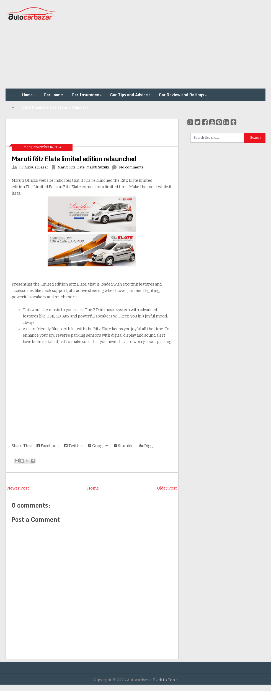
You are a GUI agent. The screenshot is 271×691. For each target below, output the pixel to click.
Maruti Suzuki (97, 167)
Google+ (98, 445)
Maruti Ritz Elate (71, 167)
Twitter (73, 445)
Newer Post (18, 488)
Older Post (167, 488)
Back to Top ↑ (166, 680)
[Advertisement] (167, 44)
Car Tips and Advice (130, 95)
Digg (146, 445)
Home (27, 95)
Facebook (48, 445)
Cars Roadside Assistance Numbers (55, 107)
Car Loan (54, 95)
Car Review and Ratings (183, 95)
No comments (131, 167)
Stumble (123, 445)
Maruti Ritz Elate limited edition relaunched (74, 158)
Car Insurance (87, 95)
